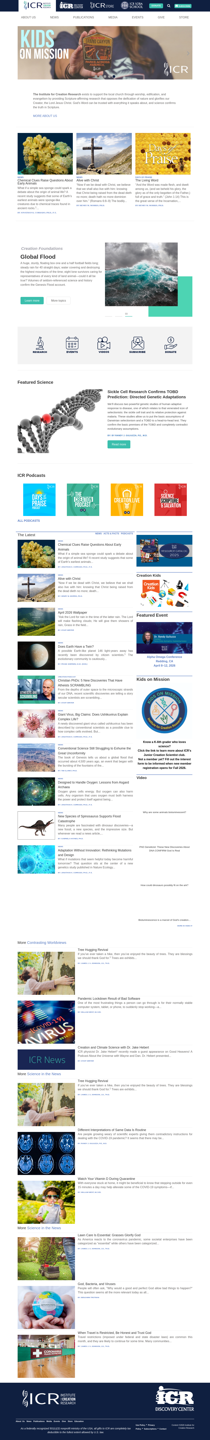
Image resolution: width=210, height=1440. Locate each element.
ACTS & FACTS (111, 533)
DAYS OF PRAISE (143, 177)
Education (79, 1421)
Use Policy (140, 1425)
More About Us (45, 115)
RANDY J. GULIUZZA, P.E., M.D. (94, 1143)
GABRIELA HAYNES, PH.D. (72, 839)
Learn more (32, 300)
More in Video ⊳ (184, 926)
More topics (58, 300)
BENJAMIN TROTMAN (90, 1297)
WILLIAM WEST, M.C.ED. (91, 1012)
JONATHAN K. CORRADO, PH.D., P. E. (76, 567)
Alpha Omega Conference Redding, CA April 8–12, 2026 (164, 661)
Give (161, 17)
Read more (119, 444)
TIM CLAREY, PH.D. (69, 771)
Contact (162, 1429)
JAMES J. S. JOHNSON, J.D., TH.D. (95, 963)
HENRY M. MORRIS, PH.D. (72, 596)
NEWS (21, 177)
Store (184, 17)
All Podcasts (29, 520)
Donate (156, 6)
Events (137, 17)
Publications (83, 17)
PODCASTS (127, 533)
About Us (28, 17)
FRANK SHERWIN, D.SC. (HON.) (74, 664)
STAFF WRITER (67, 630)
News (54, 17)
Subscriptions (150, 1429)
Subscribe (182, 6)
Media (113, 17)
